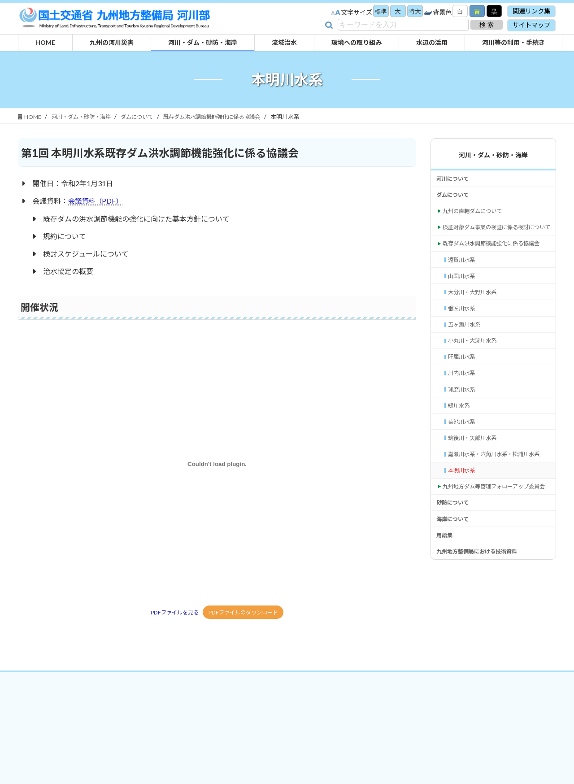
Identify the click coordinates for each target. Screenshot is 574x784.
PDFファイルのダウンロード (245, 612)
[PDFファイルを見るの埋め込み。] (217, 463)
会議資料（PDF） (96, 200)
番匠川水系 (463, 343)
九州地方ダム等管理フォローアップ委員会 (496, 557)
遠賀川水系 (463, 288)
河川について (455, 179)
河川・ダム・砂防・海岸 (493, 154)
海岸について (455, 597)
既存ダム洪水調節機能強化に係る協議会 (496, 265)
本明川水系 (463, 534)
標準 (376, 12)
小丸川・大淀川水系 (476, 379)
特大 (411, 12)
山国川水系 (463, 306)
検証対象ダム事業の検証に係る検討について (496, 239)
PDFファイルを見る (171, 612)
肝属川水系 (463, 397)
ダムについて (455, 197)
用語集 (445, 616)
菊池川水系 (463, 471)
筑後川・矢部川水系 (476, 488)
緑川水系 (460, 452)
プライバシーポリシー (277, 695)
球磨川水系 (463, 434)
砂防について (455, 580)
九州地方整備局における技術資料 (483, 634)
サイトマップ (531, 25)
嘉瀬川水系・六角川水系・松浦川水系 (498, 511)
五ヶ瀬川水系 (467, 361)
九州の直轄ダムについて (477, 216)
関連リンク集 (531, 11)
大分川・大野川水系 (476, 325)
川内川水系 (463, 416)
